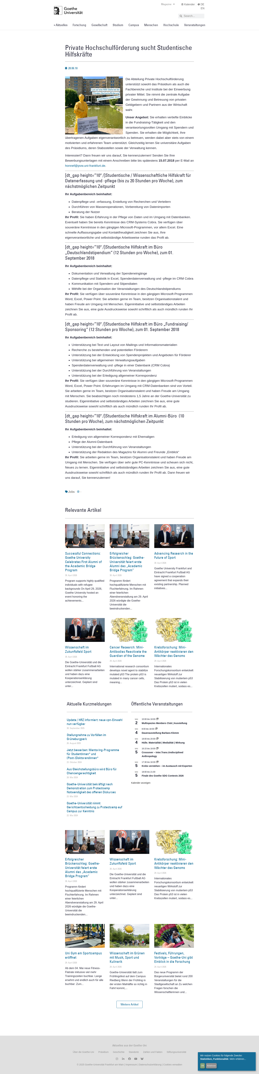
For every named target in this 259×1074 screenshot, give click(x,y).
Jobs (71, 492)
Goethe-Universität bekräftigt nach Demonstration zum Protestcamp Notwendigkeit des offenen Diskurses (91, 788)
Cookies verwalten (172, 1064)
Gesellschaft (99, 25)
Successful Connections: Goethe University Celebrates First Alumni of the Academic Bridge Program (83, 561)
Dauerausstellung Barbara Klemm (160, 733)
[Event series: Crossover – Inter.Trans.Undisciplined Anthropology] (157, 748)
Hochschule (171, 25)
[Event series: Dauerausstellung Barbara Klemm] (156, 729)
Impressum (131, 1064)
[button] (129, 1004)
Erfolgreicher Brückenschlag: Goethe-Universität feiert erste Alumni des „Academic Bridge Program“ (127, 561)
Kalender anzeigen (140, 782)
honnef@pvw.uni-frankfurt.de (85, 165)
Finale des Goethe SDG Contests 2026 (163, 775)
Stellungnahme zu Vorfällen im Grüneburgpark (86, 737)
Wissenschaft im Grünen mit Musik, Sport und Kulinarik (127, 957)
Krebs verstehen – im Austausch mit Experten (167, 766)
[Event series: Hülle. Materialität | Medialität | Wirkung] (157, 739)
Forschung (79, 25)
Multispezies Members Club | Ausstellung (164, 723)
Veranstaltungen (194, 25)
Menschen (151, 25)
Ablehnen (211, 1065)
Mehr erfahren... (238, 1059)
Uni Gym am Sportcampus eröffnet (83, 955)
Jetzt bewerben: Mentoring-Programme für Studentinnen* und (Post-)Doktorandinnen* (93, 754)
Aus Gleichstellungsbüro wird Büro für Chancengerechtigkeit (92, 771)
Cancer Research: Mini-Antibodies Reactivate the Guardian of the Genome (128, 651)
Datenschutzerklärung (150, 1064)
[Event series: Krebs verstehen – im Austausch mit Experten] (157, 762)
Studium (118, 25)
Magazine (168, 4)
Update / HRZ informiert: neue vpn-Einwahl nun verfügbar (94, 722)
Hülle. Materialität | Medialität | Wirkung (163, 742)
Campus (134, 25)
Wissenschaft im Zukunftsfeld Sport (78, 649)
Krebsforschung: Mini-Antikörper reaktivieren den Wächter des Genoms (173, 651)
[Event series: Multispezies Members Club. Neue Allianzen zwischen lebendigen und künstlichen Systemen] (157, 719)
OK (202, 1065)
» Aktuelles (60, 25)
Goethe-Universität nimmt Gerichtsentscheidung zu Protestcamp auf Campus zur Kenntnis (94, 807)
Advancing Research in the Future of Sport (173, 555)
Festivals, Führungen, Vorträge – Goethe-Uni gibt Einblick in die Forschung (173, 957)
